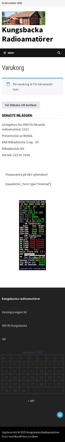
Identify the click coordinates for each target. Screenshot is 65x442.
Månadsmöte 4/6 (13, 149)
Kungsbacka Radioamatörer (27, 34)
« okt (31, 401)
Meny (9, 53)
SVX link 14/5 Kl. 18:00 (16, 155)
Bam (35, 436)
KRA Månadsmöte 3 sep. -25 (20, 142)
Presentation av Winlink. (17, 136)
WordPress (20, 436)
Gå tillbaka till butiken (21, 105)
